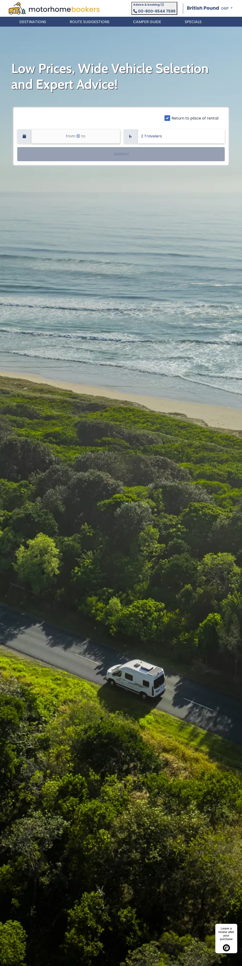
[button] (210, 8)
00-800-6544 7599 (154, 11)
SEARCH (121, 154)
